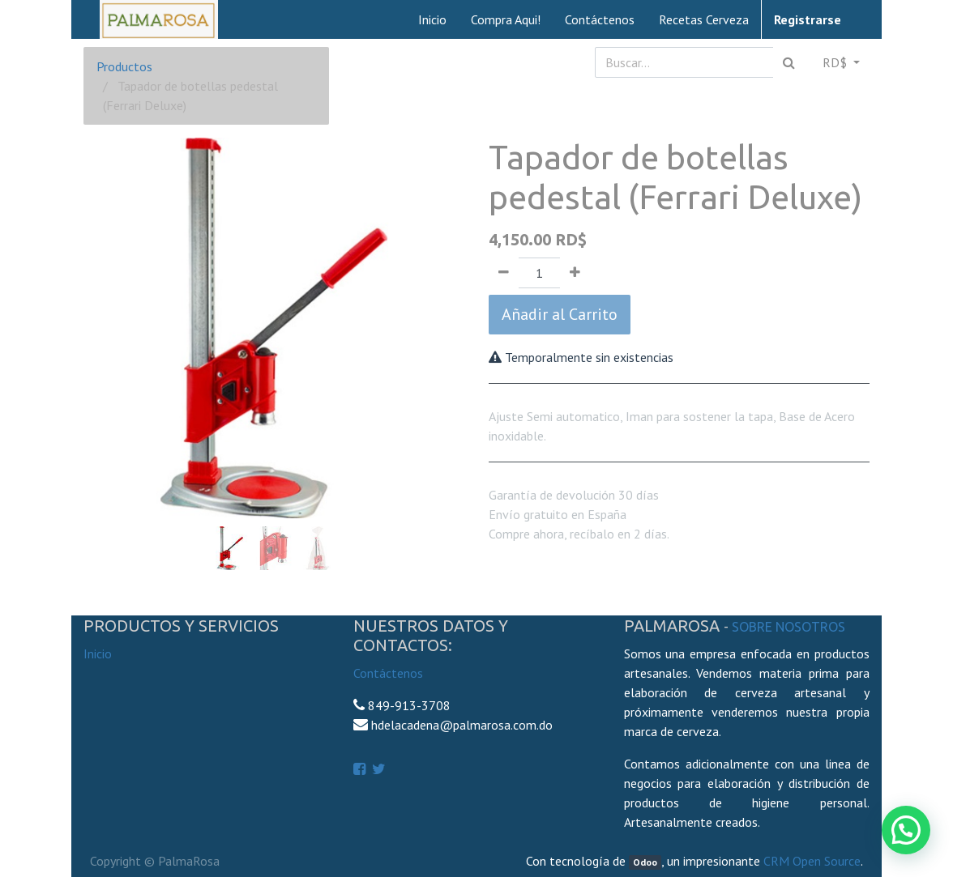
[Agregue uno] (575, 273)
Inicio (97, 653)
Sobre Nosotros (788, 626)
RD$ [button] (836, 62)
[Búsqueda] (789, 62)
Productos (124, 66)
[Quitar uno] (504, 273)
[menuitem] (432, 19)
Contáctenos (388, 673)
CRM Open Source (812, 861)
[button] (111, 300)
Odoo (645, 862)
